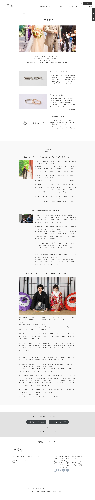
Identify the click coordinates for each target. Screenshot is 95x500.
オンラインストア (88, 6)
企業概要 (43, 491)
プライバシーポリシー (58, 491)
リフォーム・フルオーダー (59, 6)
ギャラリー (71, 6)
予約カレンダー (87, 3)
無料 (93, 14)
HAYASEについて (42, 6)
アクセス (80, 3)
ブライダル (79, 6)
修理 (50, 6)
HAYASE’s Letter (35, 491)
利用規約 (49, 491)
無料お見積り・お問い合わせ (36, 422)
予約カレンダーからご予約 (58, 422)
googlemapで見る (15, 482)
